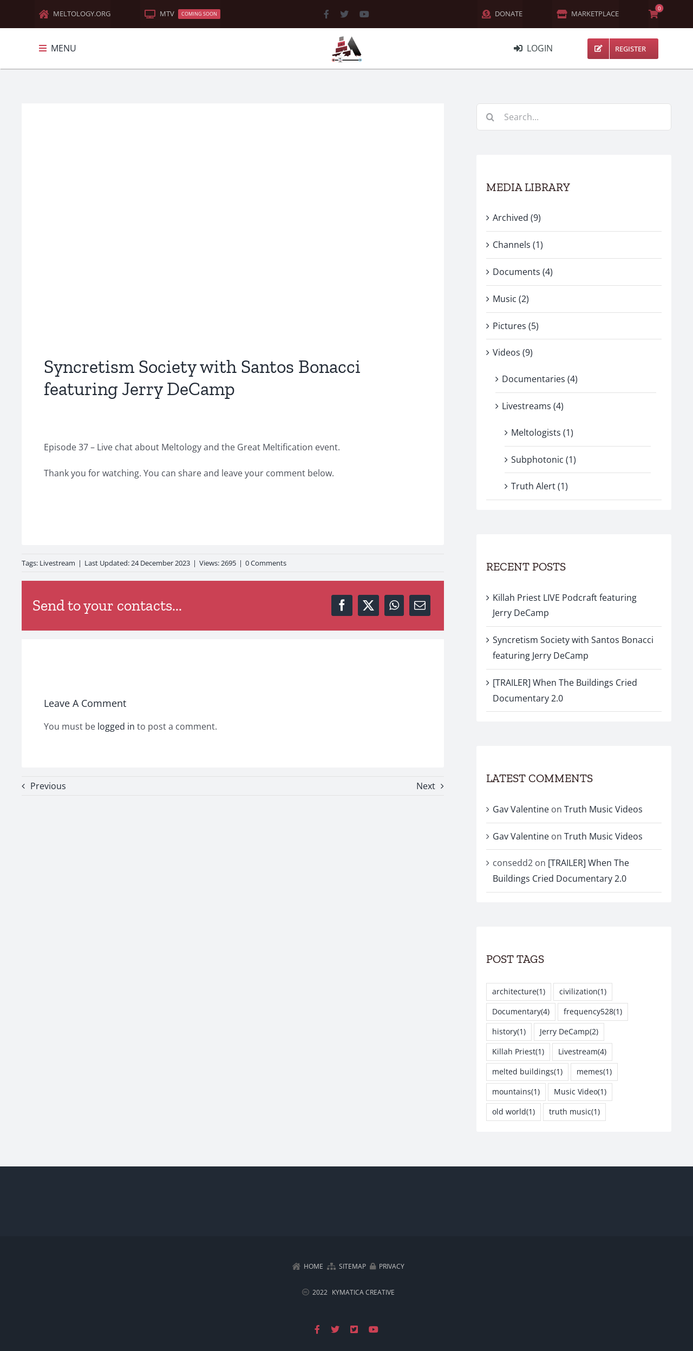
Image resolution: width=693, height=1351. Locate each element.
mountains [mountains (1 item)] (516, 1092)
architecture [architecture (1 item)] (518, 991)
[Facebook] (342, 605)
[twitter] (344, 14)
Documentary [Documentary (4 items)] (521, 1012)
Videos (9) (513, 352)
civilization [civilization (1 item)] (582, 991)
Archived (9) (517, 218)
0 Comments (265, 563)
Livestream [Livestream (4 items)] (582, 1052)
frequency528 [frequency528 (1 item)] (593, 1012)
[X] (368, 605)
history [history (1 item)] (509, 1032)
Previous (48, 786)
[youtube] (364, 14)
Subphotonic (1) (543, 459)
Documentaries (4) (540, 379)
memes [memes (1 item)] (594, 1072)
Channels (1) (518, 245)
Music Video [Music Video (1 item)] (580, 1092)
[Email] (420, 605)
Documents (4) (523, 272)
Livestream (57, 563)
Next (425, 786)
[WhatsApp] (394, 605)
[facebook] (326, 14)
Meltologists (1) (542, 432)
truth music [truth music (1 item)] (574, 1112)
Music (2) (511, 299)
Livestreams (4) (533, 406)
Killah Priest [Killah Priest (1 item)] (518, 1052)
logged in (116, 726)
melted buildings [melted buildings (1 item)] (527, 1072)
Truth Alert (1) (539, 486)
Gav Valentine (521, 809)
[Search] (490, 116)
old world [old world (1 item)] (513, 1112)
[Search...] (573, 116)
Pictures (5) (516, 326)
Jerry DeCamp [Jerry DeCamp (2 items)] (569, 1032)
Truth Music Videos (603, 809)
